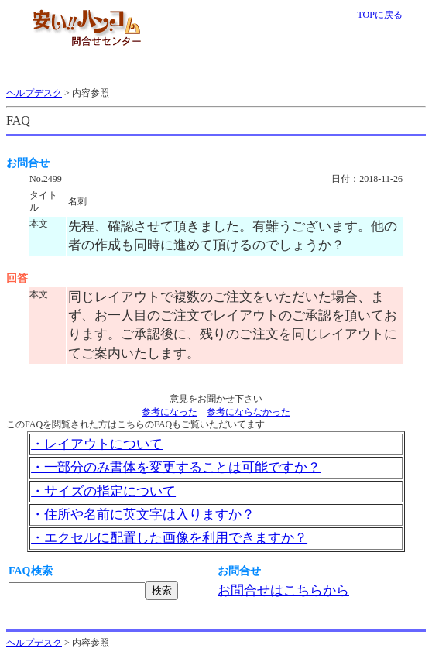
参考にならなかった (248, 411)
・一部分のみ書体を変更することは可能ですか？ (176, 467)
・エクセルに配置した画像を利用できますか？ (169, 537)
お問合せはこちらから (283, 590)
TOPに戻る (379, 14)
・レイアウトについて (97, 444)
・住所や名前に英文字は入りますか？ (143, 514)
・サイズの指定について (103, 491)
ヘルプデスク (34, 92)
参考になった (169, 411)
